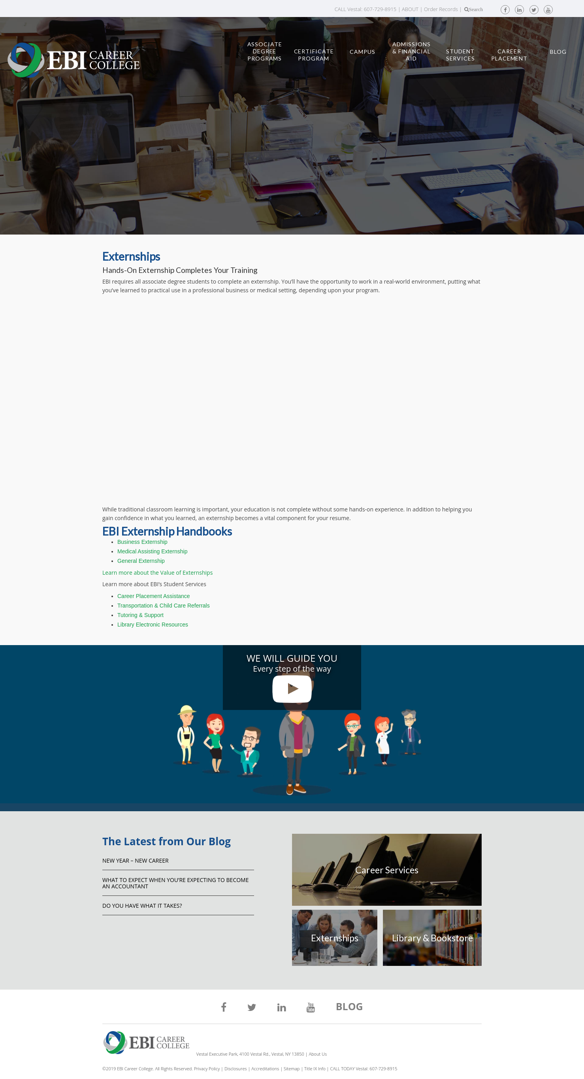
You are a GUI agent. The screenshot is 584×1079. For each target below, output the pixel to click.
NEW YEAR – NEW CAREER (135, 860)
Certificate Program (313, 55)
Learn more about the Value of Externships (157, 572)
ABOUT (410, 9)
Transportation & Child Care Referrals (163, 605)
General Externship (141, 561)
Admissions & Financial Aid (411, 51)
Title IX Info (315, 1068)
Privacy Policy (207, 1068)
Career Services (386, 869)
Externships (334, 937)
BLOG (349, 1007)
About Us (318, 1054)
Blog (558, 51)
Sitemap (292, 1068)
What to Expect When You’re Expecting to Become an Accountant (175, 883)
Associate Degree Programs (264, 51)
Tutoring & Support (140, 615)
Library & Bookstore (432, 937)
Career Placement (509, 55)
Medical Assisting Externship (152, 551)
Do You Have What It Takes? (142, 905)
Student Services (460, 55)
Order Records (441, 9)
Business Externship (142, 542)
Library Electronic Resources (152, 624)
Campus (362, 51)
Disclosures (235, 1068)
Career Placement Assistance (153, 596)
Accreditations (265, 1068)
